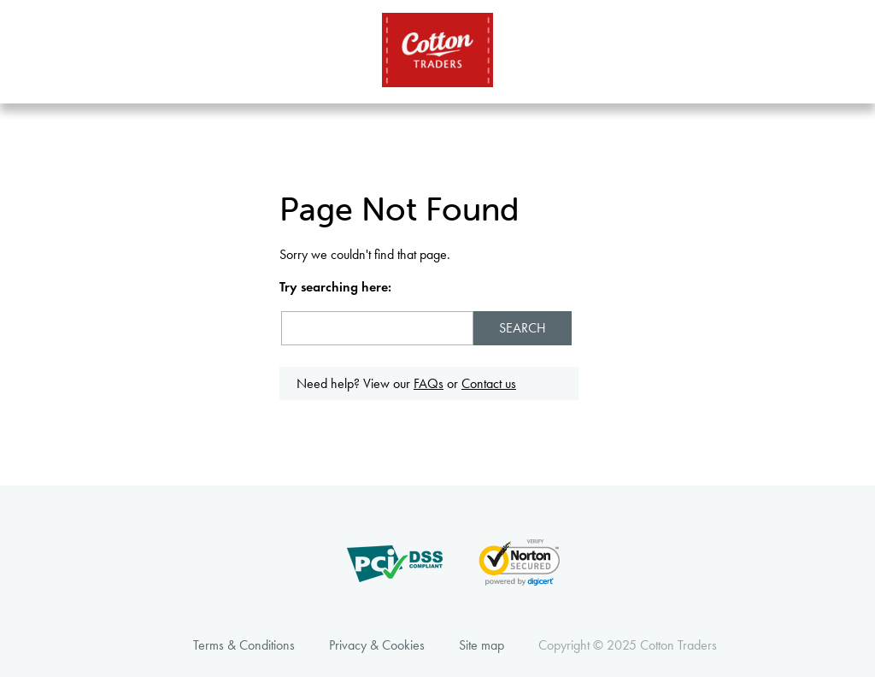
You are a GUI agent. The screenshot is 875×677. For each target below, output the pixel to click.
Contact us (488, 383)
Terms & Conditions (244, 645)
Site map (481, 645)
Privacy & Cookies (377, 645)
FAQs (428, 383)
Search (522, 328)
